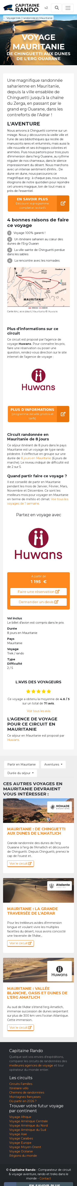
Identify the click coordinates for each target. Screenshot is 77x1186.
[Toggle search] (56, 7)
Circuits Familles (20, 1084)
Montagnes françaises (25, 1097)
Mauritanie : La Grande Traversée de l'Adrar (32, 911)
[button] (12, 292)
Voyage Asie (18, 1134)
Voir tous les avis (38, 711)
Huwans (13, 740)
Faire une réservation (38, 592)
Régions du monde (23, 1156)
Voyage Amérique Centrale (28, 1121)
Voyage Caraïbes (21, 1138)
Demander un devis (38, 602)
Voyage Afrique (20, 1117)
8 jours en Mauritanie (36, 458)
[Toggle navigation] (68, 8)
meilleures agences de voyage (31, 1065)
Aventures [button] (51, 764)
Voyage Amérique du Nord (28, 1125)
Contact (45, 1178)
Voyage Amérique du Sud (27, 1130)
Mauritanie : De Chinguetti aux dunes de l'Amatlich (36, 831)
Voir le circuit (20, 863)
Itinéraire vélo (19, 1088)
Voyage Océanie (21, 1151)
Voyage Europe (20, 1143)
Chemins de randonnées (26, 1092)
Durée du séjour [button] (18, 773)
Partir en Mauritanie (21, 764)
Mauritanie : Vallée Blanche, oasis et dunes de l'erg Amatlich (37, 993)
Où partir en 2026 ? (23, 1101)
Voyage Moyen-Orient (25, 1147)
